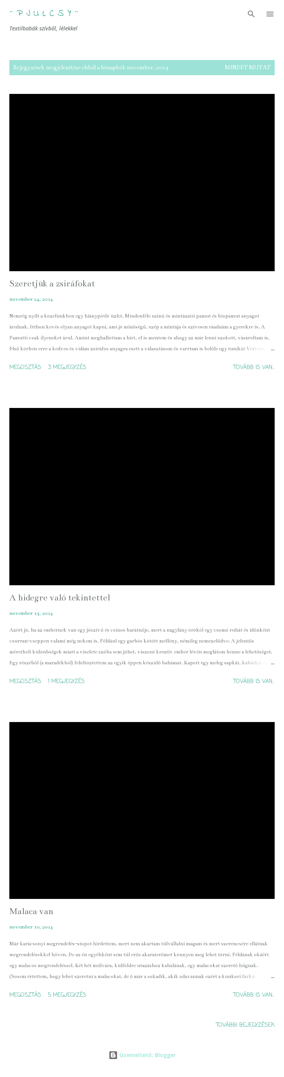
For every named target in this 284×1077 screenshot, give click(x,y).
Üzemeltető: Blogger (142, 1055)
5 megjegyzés (67, 995)
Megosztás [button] (25, 368)
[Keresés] (251, 14)
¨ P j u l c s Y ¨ (44, 14)
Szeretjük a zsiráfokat (52, 283)
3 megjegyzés (67, 368)
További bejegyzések (245, 1025)
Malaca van (31, 911)
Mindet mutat (248, 67)
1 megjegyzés (66, 682)
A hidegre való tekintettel (59, 597)
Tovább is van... (254, 368)
